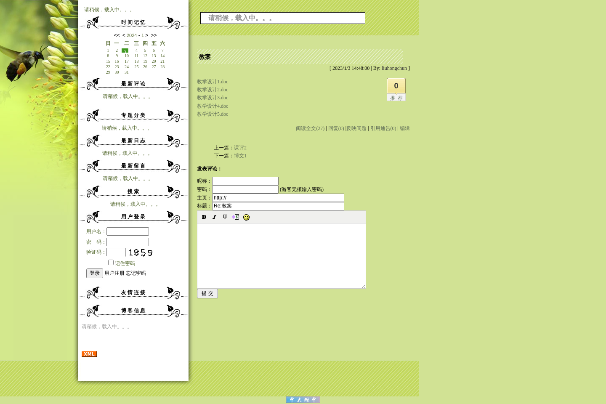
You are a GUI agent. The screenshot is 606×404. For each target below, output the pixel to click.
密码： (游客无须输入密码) (260, 189)
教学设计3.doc (212, 98)
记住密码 (121, 263)
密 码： (117, 242)
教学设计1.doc (212, 82)
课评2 (240, 148)
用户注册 (114, 273)
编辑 (405, 128)
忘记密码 (136, 273)
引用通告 (383, 128)
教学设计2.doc (212, 90)
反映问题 (356, 128)
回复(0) (336, 128)
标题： (270, 206)
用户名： (117, 231)
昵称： (238, 181)
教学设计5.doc (212, 114)
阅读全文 (310, 128)
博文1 (240, 156)
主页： (270, 198)
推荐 (397, 98)
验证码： (105, 252)
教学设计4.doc (212, 106)
